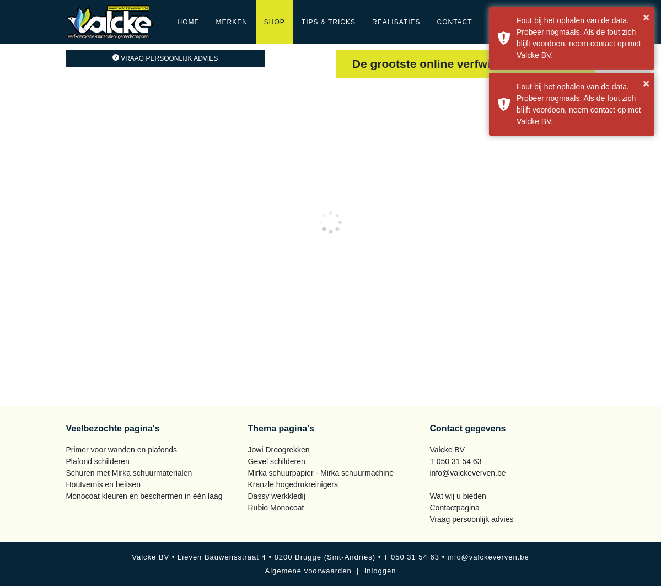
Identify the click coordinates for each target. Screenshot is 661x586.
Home (189, 22)
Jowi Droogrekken (279, 449)
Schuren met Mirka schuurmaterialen (129, 472)
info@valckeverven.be (468, 472)
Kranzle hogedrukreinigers (293, 484)
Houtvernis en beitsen (103, 484)
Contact (454, 22)
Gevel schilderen (276, 461)
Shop (274, 22)
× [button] (646, 17)
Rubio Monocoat (276, 507)
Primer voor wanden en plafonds (122, 449)
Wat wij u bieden (458, 496)
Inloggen (380, 571)
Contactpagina (455, 507)
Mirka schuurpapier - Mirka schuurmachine (321, 472)
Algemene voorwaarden (308, 571)
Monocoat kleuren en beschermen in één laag (144, 496)
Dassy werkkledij (276, 496)
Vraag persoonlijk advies (165, 58)
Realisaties (396, 22)
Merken (232, 22)
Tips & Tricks (329, 22)
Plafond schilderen (98, 461)
